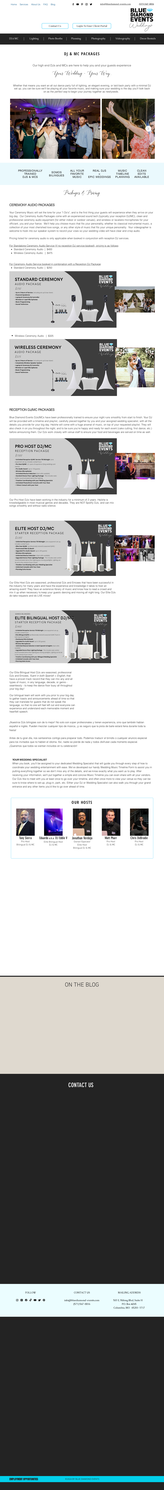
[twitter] (90, 4)
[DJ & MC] (14, 39)
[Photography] (98, 39)
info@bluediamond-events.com (81, 1300)
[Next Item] (148, 129)
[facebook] (73, 4)
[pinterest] (82, 4)
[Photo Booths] (55, 39)
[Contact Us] (55, 26)
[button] (24, 4)
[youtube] (77, 4)
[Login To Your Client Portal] (92, 26)
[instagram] (86, 4)
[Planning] (76, 39)
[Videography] (122, 39)
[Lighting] (34, 39)
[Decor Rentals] (148, 39)
